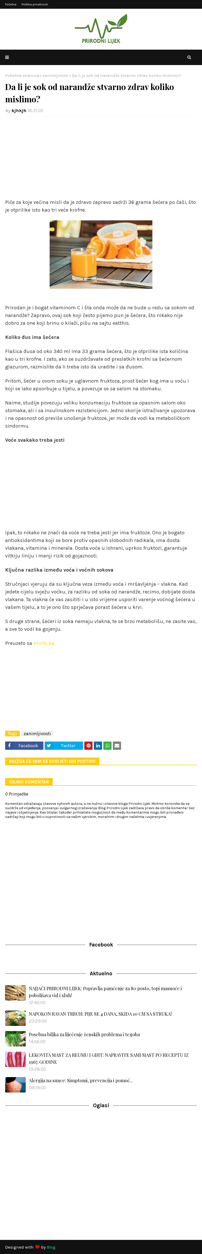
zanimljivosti (55, 75)
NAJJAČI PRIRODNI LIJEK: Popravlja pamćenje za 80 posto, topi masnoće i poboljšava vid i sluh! (105, 991)
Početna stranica (22, 75)
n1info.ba (43, 643)
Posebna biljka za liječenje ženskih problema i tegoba (84, 1034)
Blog (51, 1247)
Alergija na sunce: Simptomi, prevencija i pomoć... (81, 1080)
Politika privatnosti (35, 4)
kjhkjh (19, 110)
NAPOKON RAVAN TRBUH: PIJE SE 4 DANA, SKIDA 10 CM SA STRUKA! (100, 1014)
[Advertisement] (101, 157)
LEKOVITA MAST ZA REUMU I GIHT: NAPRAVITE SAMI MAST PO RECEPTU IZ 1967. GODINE (109, 1058)
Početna (10, 4)
